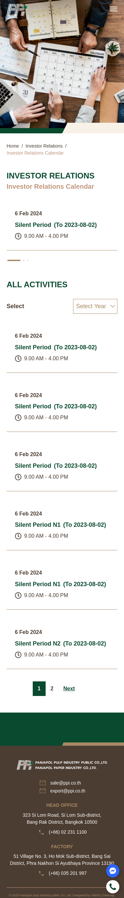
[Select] (95, 306)
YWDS (96, 895)
